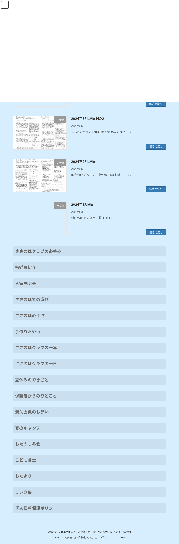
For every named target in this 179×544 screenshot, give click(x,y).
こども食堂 (25, 460)
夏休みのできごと (32, 379)
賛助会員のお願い (32, 411)
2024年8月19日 (83, 161)
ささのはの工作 (30, 315)
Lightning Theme (90, 537)
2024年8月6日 (82, 204)
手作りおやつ (27, 331)
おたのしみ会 (27, 443)
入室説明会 (25, 283)
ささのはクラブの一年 (36, 347)
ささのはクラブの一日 (36, 363)
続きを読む (156, 103)
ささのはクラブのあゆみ (38, 251)
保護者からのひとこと (36, 395)
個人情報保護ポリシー (36, 508)
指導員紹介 (25, 267)
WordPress (73, 537)
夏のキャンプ (27, 428)
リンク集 (23, 492)
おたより (23, 476)
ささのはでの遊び (32, 299)
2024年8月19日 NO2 (87, 118)
